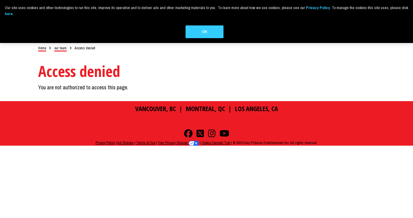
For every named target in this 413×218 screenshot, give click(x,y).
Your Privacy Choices (178, 139)
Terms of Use (145, 139)
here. (9, 13)
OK (204, 31)
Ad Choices (125, 139)
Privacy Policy (105, 139)
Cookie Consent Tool (216, 139)
